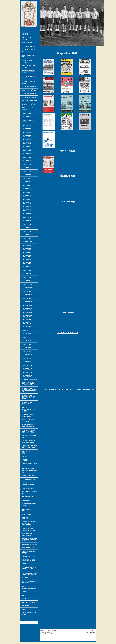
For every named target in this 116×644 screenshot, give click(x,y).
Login (93, 630)
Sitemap (56, 630)
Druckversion (46, 630)
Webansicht (90, 632)
